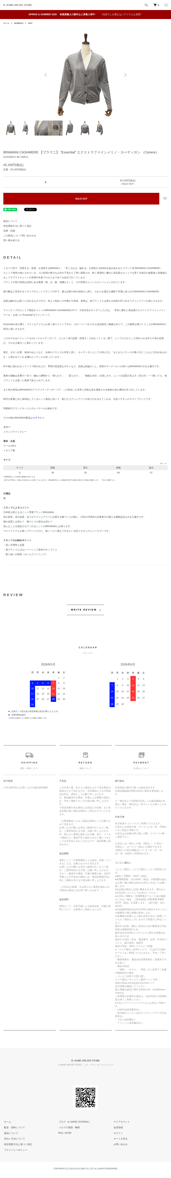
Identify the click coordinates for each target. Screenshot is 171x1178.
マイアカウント (121, 1121)
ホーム (6, 23)
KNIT (30, 23)
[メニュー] (166, 5)
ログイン (117, 1133)
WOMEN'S (19, 23)
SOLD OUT (81, 198)
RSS (60, 1133)
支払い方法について (13, 1138)
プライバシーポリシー (15, 1150)
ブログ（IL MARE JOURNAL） (74, 1121)
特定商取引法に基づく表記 (17, 226)
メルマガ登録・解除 (68, 1127)
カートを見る (120, 1138)
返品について (10, 221)
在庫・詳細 (9, 230)
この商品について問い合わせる (19, 235)
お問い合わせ (120, 1144)
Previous (46, 74)
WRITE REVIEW (84, 609)
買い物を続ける (11, 240)
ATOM (68, 1133)
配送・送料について (13, 1127)
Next (124, 74)
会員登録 (117, 1127)
